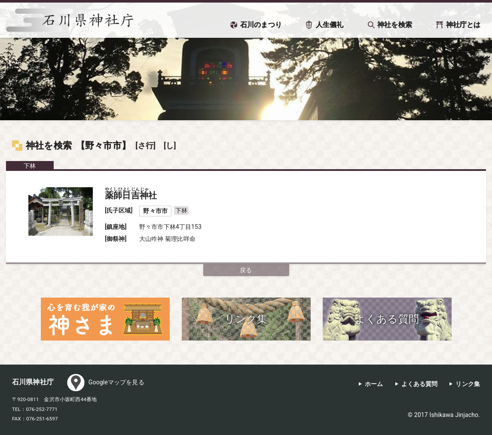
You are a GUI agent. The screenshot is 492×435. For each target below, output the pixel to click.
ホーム (374, 384)
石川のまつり (261, 24)
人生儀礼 (330, 24)
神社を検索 (394, 24)
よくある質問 (419, 384)
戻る (246, 270)
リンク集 (467, 384)
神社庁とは (463, 24)
